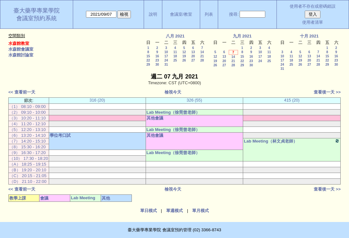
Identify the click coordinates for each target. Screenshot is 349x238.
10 (166, 52)
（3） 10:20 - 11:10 (27, 118)
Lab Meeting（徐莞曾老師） (173, 112)
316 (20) (97, 100)
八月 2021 (175, 36)
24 (166, 60)
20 (193, 56)
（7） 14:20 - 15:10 (27, 141)
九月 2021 (242, 36)
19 (184, 56)
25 (175, 60)
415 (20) (291, 100)
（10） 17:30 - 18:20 (28, 158)
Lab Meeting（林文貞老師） (292, 141)
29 (148, 64)
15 (148, 56)
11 (175, 52)
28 (202, 60)
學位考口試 (60, 135)
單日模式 (148, 210)
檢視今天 (173, 92)
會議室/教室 (181, 14)
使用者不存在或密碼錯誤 (313, 6)
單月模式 (200, 210)
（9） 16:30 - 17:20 (27, 152)
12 (184, 52)
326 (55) (194, 100)
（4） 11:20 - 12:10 (27, 123)
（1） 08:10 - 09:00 (27, 106)
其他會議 (155, 118)
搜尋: (234, 14)
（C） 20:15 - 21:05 (28, 175)
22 (148, 60)
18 (175, 56)
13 (193, 52)
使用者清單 (312, 22)
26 (184, 60)
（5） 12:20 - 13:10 (27, 129)
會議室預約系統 (36, 18)
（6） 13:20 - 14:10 (27, 135)
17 (166, 56)
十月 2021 (309, 36)
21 (202, 56)
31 (166, 64)
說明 (153, 14)
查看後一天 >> (327, 92)
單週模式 (174, 210)
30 (157, 64)
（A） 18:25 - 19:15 (27, 164)
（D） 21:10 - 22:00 (28, 181)
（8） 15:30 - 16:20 (27, 146)
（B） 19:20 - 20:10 (27, 170)
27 (193, 60)
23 (157, 60)
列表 (209, 14)
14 (202, 52)
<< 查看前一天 (21, 92)
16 (157, 56)
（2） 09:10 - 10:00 (27, 112)
